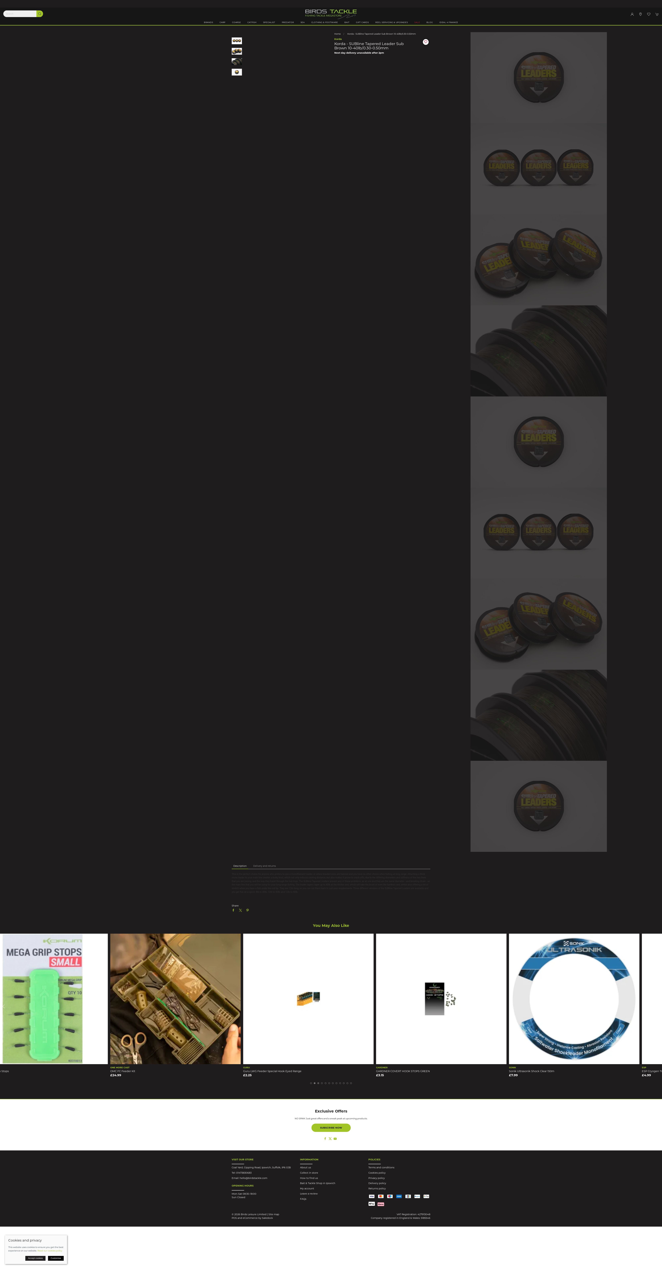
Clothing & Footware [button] (324, 22)
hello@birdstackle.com (253, 1178)
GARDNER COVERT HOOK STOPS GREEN (425, 1071)
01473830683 (244, 1172)
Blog (429, 22)
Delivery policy (377, 1183)
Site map (273, 1214)
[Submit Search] (39, 13)
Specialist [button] (269, 22)
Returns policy (377, 1188)
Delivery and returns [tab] (264, 866)
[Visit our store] (640, 14)
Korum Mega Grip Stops (15, 1071)
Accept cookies (35, 1258)
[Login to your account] (632, 14)
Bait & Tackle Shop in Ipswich (317, 1183)
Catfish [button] (251, 22)
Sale (417, 22)
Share (235, 905)
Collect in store (309, 1172)
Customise (56, 1258)
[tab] (311, 1083)
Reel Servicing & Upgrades (391, 22)
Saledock (267, 1218)
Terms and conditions (381, 1167)
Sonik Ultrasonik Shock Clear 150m (554, 1071)
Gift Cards (362, 22)
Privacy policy (376, 1178)
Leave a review (309, 1193)
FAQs (303, 1198)
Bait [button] (346, 22)
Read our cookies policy (49, 1250)
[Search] (23, 13)
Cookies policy (377, 1172)
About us (305, 1167)
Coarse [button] (236, 22)
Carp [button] (222, 22)
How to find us (309, 1178)
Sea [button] (303, 22)
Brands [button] (208, 22)
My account (307, 1188)
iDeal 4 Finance (448, 22)
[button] (648, 14)
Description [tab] (240, 866)
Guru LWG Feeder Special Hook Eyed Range (295, 1071)
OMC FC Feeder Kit (145, 1071)
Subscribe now (331, 1127)
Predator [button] (288, 22)
